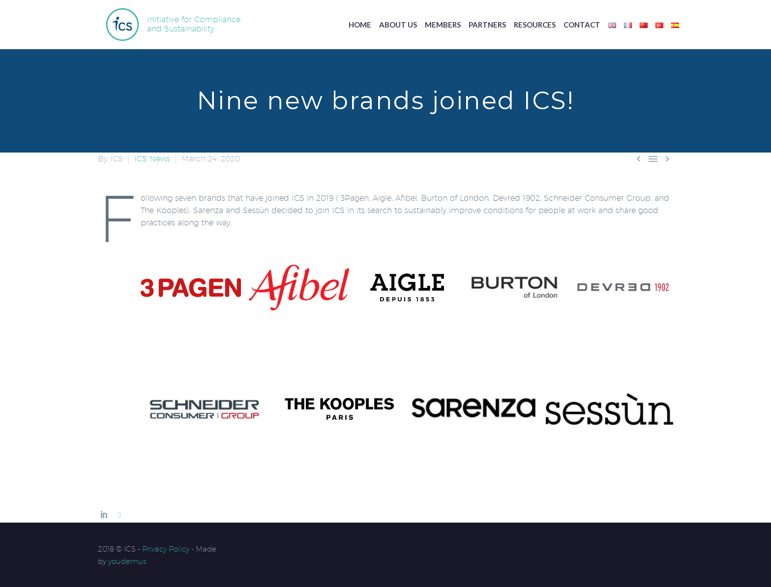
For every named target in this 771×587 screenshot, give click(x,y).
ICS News (152, 158)
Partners (487, 24)
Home (360, 24)
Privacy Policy (165, 549)
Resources (535, 24)
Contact (581, 24)
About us (398, 24)
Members (443, 24)
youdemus (127, 561)
